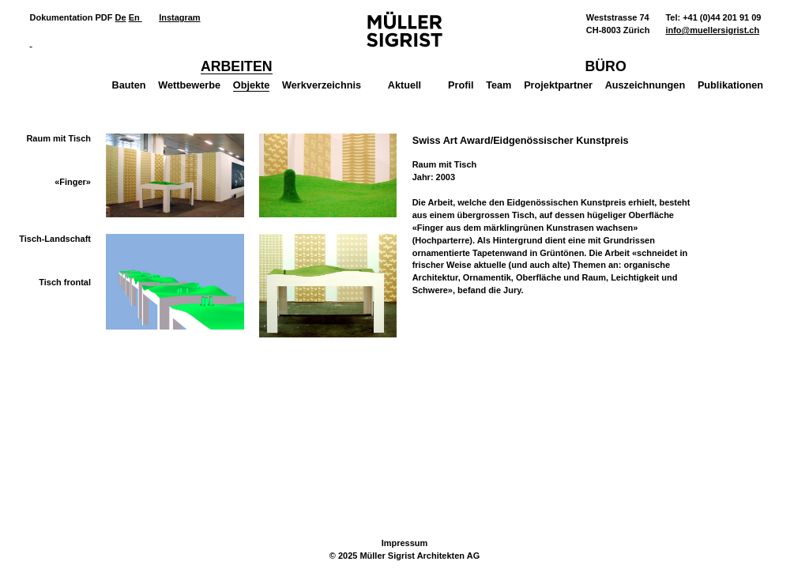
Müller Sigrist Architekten (404, 29)
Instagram (180, 17)
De (120, 17)
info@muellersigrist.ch (712, 30)
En (135, 17)
